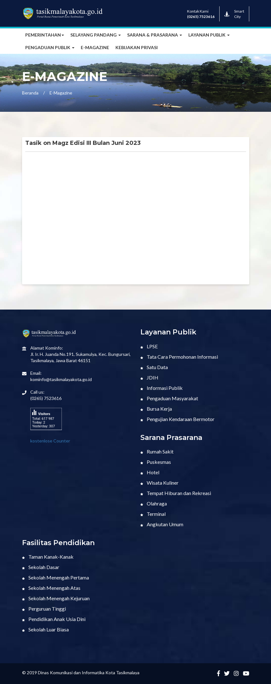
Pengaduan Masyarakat (169, 398)
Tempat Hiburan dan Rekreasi (175, 493)
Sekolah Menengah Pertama (55, 577)
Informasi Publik (161, 388)
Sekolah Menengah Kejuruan (56, 598)
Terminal (153, 514)
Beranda (30, 92)
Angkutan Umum (161, 524)
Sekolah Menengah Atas (51, 588)
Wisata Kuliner (159, 483)
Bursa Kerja (156, 409)
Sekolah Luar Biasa (45, 629)
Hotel (149, 472)
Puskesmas (155, 462)
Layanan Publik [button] (209, 34)
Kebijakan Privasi (136, 47)
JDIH (149, 377)
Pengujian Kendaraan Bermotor (177, 419)
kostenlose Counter (50, 440)
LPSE (149, 346)
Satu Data (154, 367)
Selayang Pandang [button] (95, 34)
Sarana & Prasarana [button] (154, 34)
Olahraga (153, 503)
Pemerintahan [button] (44, 34)
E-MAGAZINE (95, 47)
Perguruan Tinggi (44, 609)
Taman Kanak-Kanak (48, 557)
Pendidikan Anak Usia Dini (53, 619)
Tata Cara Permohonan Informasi (179, 357)
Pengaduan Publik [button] (49, 47)
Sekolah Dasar (40, 567)
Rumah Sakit (157, 451)
